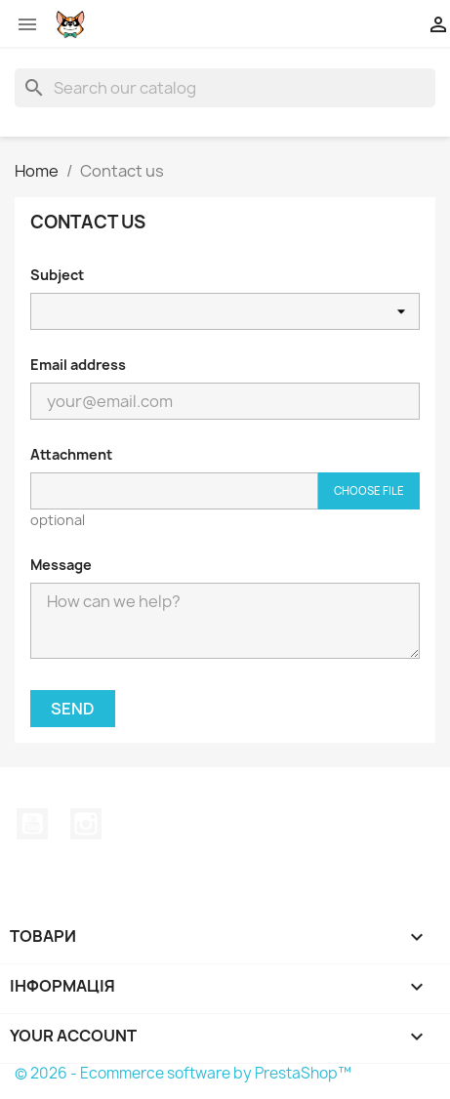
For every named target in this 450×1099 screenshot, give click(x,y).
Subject (57, 274)
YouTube (32, 823)
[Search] (225, 87)
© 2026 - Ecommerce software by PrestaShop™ (183, 1073)
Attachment (71, 454)
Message (61, 564)
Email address (78, 364)
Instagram (86, 823)
